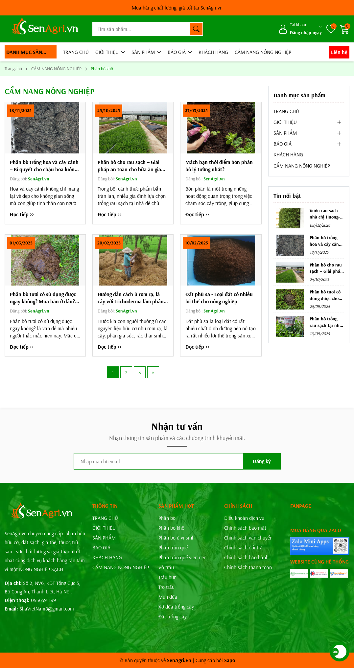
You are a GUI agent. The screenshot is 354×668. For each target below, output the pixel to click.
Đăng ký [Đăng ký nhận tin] (262, 461)
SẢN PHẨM (146, 52)
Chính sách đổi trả (243, 547)
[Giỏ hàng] (344, 29)
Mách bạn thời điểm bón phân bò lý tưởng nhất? (219, 166)
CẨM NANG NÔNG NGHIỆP (263, 52)
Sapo (229, 660)
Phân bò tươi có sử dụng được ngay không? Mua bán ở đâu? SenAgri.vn (43, 298)
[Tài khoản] (300, 29)
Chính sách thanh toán (248, 567)
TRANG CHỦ (76, 52)
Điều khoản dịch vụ (244, 518)
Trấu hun (167, 577)
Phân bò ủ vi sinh (176, 537)
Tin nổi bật (287, 195)
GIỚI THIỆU (110, 52)
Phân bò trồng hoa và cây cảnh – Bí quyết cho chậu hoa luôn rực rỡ (44, 166)
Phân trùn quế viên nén (182, 557)
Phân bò (167, 518)
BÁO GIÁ (180, 52)
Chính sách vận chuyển (248, 537)
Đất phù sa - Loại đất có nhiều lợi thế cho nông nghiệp (219, 298)
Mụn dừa (167, 596)
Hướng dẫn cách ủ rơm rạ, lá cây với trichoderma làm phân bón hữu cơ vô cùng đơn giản (131, 298)
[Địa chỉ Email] (177, 461)
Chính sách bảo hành (246, 557)
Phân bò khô (171, 527)
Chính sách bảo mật (245, 527)
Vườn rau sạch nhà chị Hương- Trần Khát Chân (325, 217)
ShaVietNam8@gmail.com (46, 608)
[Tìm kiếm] (196, 29)
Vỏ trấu (166, 567)
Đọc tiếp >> (22, 214)
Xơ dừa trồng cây (176, 606)
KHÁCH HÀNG (213, 52)
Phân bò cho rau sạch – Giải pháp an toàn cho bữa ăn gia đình (129, 166)
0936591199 (43, 600)
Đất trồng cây (172, 616)
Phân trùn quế (173, 547)
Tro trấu (166, 587)
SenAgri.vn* (177, 7)
